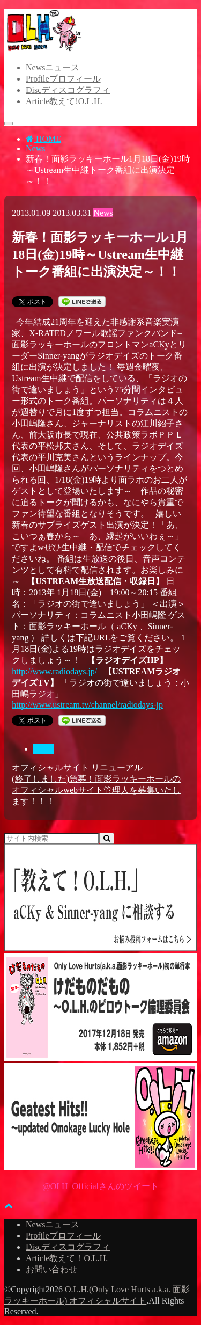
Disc (68, 89)
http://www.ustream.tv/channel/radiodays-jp (87, 704)
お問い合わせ (51, 1269)
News (52, 67)
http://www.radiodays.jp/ (54, 671)
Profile (63, 78)
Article (64, 101)
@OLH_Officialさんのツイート (100, 1186)
